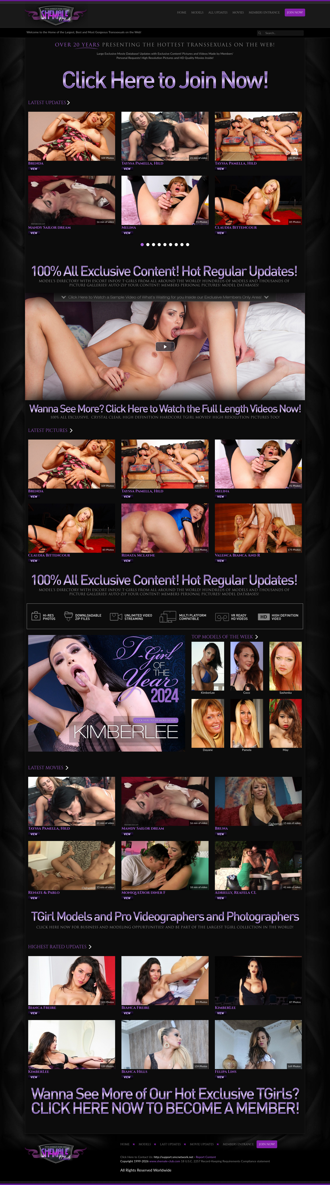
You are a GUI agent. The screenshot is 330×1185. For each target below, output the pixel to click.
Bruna (221, 828)
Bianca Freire (42, 1007)
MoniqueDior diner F (143, 892)
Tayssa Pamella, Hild (142, 163)
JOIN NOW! (295, 13)
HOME (181, 13)
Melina (128, 227)
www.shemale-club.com (164, 1161)
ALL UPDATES (218, 13)
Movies (238, 13)
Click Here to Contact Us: (136, 1157)
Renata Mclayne (138, 555)
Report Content (206, 1157)
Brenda (36, 163)
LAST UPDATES (170, 1144)
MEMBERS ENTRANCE (264, 13)
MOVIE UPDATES (202, 1144)
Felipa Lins (226, 1071)
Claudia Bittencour (236, 227)
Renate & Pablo (44, 892)
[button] (165, 346)
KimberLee (225, 1007)
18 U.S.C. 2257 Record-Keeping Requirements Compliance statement (225, 1161)
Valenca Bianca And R (237, 555)
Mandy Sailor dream (49, 227)
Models (197, 13)
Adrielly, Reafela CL (235, 892)
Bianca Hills (134, 1071)
